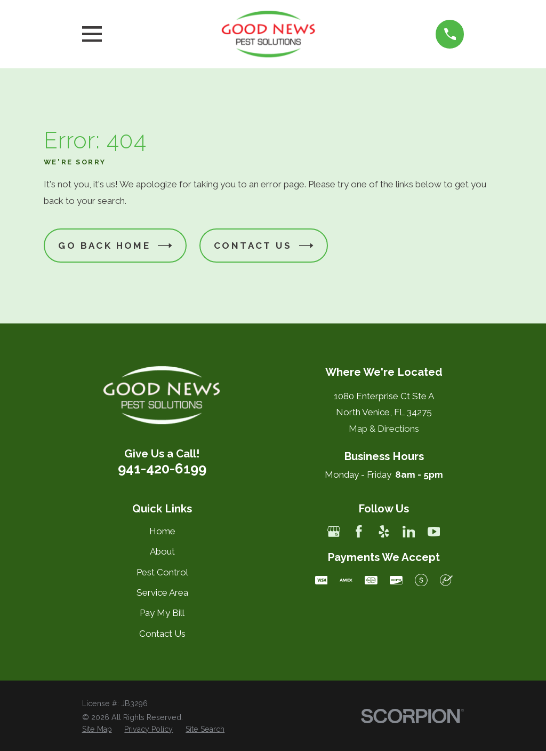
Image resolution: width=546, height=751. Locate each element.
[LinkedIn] (409, 531)
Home (162, 531)
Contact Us (264, 246)
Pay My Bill (162, 612)
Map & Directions (384, 428)
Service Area (162, 592)
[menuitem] (97, 729)
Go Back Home (115, 246)
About (162, 551)
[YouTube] (434, 531)
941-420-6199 (162, 469)
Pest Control (162, 572)
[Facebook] (358, 531)
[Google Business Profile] (333, 531)
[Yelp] (384, 531)
